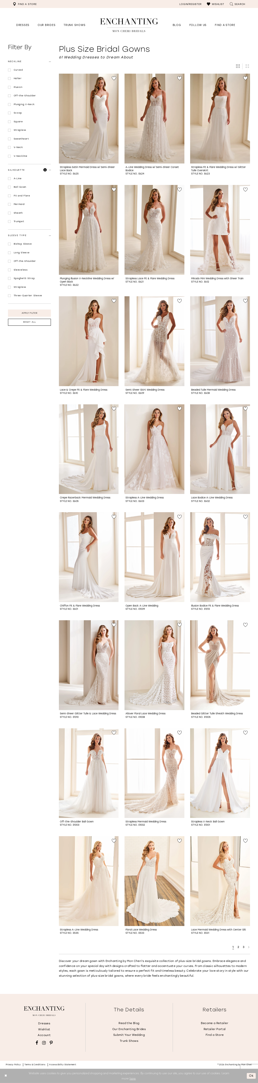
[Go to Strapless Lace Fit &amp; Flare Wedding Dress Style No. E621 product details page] (154, 230)
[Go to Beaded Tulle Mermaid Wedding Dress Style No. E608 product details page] (220, 341)
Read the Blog (129, 1023)
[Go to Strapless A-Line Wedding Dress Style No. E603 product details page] (154, 449)
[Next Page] (249, 947)
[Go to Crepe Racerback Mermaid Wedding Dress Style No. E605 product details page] (89, 449)
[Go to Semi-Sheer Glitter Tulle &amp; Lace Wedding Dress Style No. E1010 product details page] (89, 665)
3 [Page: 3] (244, 947)
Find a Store (215, 1035)
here (132, 1078)
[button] (215, 4)
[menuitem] (24, 4)
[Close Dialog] (5, 1076)
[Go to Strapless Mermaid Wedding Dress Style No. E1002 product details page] (154, 773)
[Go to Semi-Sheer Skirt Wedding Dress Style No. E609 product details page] (154, 341)
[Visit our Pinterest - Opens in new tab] (51, 1043)
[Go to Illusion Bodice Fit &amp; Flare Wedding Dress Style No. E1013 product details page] (220, 557)
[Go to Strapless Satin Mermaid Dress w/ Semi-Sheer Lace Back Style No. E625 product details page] (89, 118)
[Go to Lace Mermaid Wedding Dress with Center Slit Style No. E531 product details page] (220, 881)
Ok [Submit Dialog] (251, 1076)
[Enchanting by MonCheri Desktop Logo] (129, 25)
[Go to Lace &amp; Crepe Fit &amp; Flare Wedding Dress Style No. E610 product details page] (89, 341)
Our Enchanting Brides (129, 1029)
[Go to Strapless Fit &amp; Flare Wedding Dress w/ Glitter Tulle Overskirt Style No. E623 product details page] (220, 118)
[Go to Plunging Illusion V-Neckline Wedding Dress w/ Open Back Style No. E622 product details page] (89, 230)
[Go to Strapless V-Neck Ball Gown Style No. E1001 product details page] (220, 773)
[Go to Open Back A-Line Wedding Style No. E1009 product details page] (154, 557)
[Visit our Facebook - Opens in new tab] (37, 1043)
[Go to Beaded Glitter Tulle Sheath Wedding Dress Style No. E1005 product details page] (220, 665)
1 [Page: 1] (233, 947)
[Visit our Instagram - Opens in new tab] (44, 1043)
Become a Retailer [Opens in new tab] (214, 1023)
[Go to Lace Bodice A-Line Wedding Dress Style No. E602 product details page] (220, 449)
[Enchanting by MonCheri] (44, 1011)
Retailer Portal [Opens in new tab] (215, 1029)
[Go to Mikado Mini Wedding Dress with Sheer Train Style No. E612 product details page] (220, 230)
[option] (89, 126)
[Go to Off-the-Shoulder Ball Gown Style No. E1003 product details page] (89, 773)
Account (44, 1035)
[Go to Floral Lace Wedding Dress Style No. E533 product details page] (154, 881)
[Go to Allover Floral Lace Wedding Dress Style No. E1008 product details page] (154, 665)
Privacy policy (13, 1065)
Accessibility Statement (62, 1065)
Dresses (44, 1023)
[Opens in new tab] (198, 25)
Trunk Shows (129, 1041)
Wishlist (44, 1029)
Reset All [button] (29, 322)
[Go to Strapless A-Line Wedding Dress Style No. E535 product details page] (89, 881)
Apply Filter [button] (30, 313)
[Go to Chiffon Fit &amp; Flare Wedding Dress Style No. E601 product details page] (89, 557)
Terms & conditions (34, 1065)
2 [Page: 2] (238, 947)
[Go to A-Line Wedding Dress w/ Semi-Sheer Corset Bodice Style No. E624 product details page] (154, 118)
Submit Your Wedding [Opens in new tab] (129, 1035)
